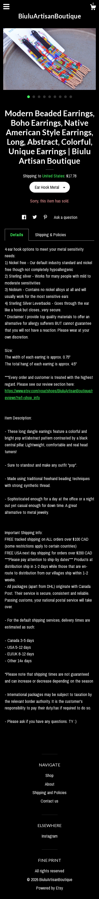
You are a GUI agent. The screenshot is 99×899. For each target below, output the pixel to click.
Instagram (50, 836)
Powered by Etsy (49, 888)
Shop (49, 775)
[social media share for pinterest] (46, 217)
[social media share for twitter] (35, 217)
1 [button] (28, 96)
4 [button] (44, 96)
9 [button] (70, 96)
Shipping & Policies (50, 235)
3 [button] (39, 96)
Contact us (49, 801)
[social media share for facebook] (24, 217)
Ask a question (65, 217)
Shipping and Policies (49, 792)
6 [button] (55, 96)
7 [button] (60, 96)
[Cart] (93, 8)
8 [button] (65, 96)
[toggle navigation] (6, 6)
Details (16, 235)
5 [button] (49, 96)
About (49, 784)
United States (53, 176)
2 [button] (33, 96)
